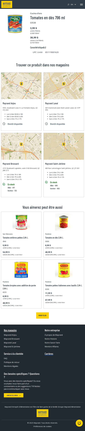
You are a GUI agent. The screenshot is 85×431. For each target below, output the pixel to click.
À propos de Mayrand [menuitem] (54, 335)
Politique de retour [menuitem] (11, 362)
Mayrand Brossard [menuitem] (11, 339)
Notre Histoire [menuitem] (51, 339)
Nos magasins (10, 330)
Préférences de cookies (42, 426)
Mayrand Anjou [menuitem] (10, 335)
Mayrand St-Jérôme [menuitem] (12, 346)
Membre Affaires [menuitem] (52, 346)
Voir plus (42, 315)
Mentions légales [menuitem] (11, 366)
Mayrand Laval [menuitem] (10, 342)
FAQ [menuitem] (5, 358)
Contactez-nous (14, 395)
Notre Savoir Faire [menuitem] (52, 342)
